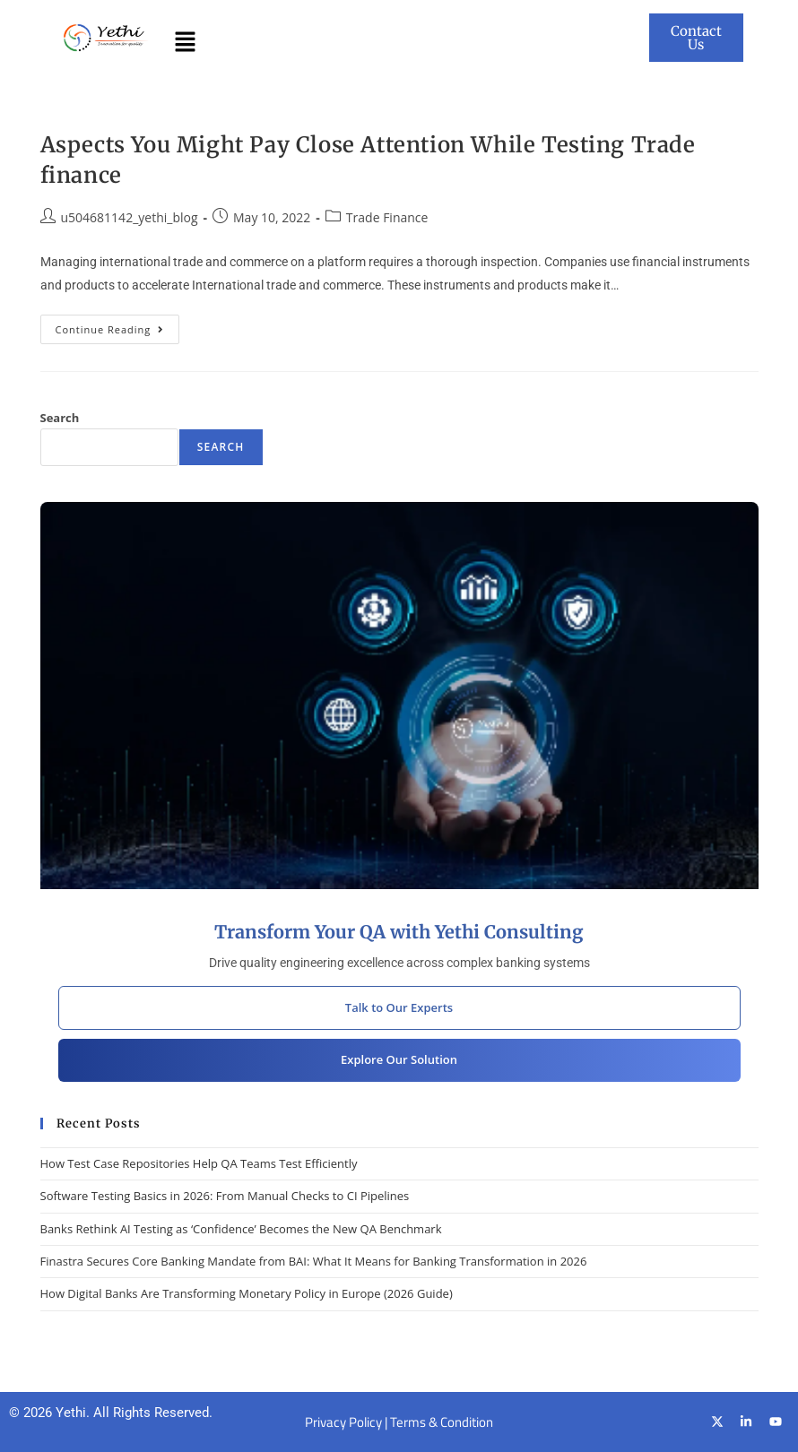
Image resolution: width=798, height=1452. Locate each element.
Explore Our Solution (399, 1059)
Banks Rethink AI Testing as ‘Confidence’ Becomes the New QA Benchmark (241, 1229)
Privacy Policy (343, 1422)
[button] (185, 42)
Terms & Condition (441, 1422)
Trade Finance (387, 217)
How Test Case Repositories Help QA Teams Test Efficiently (199, 1163)
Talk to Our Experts (399, 1007)
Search (60, 418)
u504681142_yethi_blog (129, 217)
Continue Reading (118, 325)
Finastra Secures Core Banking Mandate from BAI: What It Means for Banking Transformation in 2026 (313, 1261)
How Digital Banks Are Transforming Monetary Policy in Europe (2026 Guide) (246, 1293)
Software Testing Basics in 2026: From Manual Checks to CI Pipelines (225, 1196)
